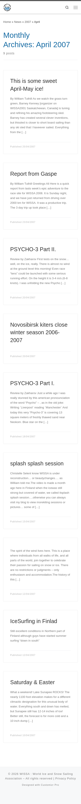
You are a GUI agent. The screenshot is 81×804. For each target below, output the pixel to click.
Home (7, 21)
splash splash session (37, 463)
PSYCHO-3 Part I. (32, 383)
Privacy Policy (65, 778)
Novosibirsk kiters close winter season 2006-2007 (38, 332)
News (17, 21)
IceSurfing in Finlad (33, 621)
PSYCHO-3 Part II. (33, 249)
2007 (28, 21)
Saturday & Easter (32, 682)
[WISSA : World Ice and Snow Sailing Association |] (7, 6)
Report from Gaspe (33, 174)
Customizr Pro (50, 785)
